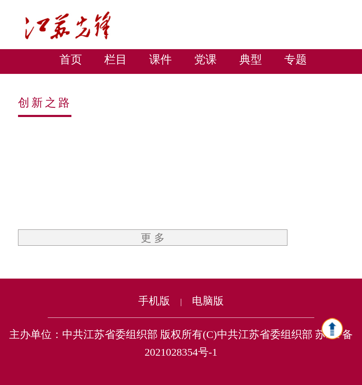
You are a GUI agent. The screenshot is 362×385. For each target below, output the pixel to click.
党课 (205, 59)
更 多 (153, 238)
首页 (70, 59)
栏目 (115, 59)
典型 (250, 59)
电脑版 (208, 301)
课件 (160, 59)
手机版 (154, 301)
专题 (295, 59)
